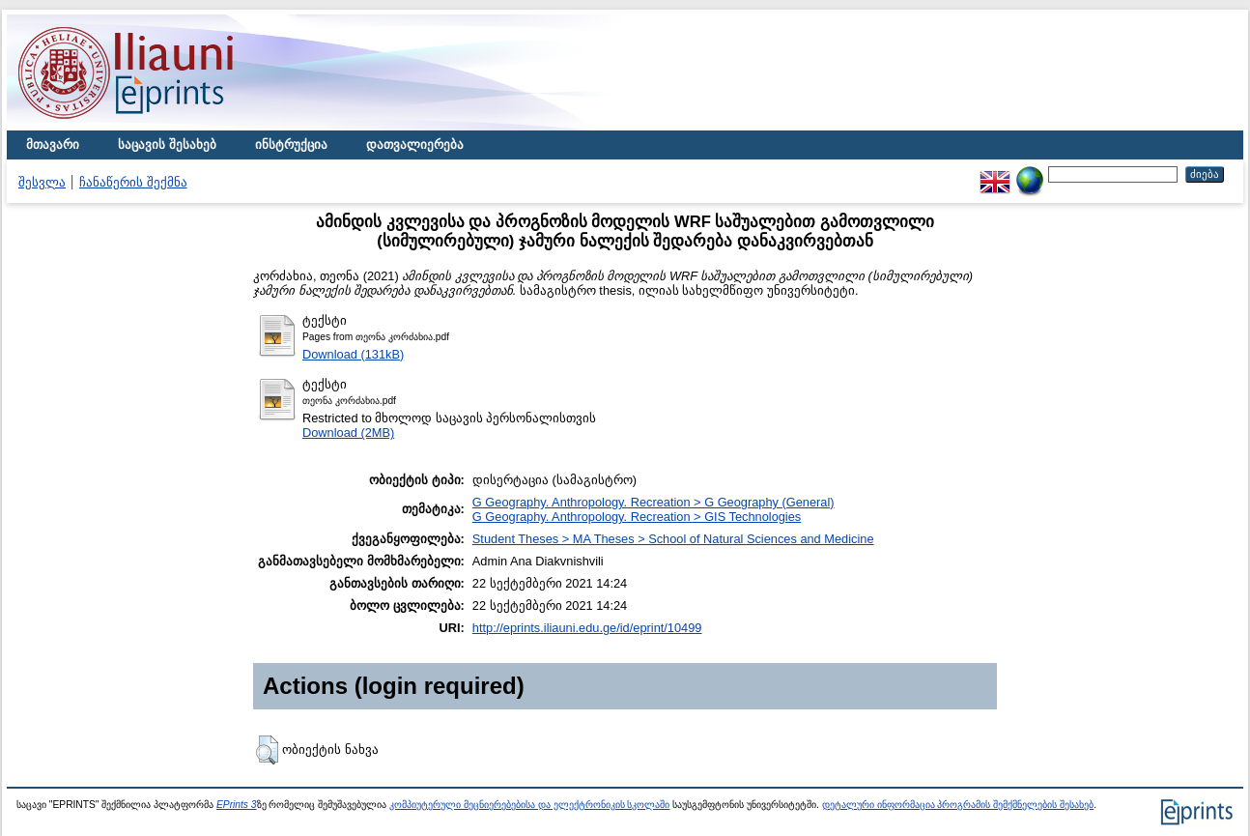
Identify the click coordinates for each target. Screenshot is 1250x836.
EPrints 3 (236, 804)
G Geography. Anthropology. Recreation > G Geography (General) (653, 502)
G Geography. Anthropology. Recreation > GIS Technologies (636, 516)
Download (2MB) (348, 432)
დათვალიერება (415, 144)
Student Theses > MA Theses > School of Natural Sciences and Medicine (673, 539)
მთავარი (52, 144)
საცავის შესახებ (167, 144)
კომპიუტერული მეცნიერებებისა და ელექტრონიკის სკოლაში (529, 804)
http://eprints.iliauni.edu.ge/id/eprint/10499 (587, 627)
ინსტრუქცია (291, 144)
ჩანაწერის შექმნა (133, 182)
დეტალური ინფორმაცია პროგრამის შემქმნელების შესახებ (958, 804)
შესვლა (42, 182)
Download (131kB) (353, 354)
